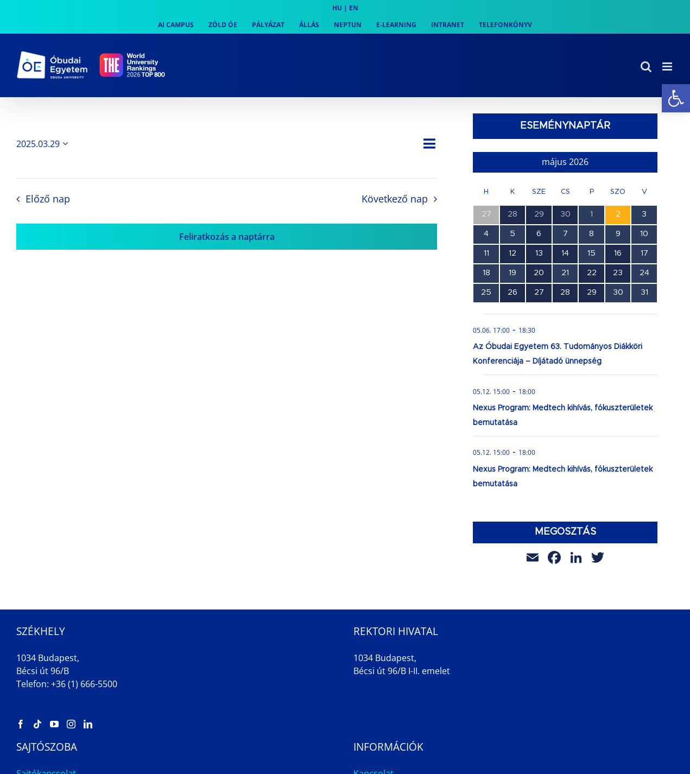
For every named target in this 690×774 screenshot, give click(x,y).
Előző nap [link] (48, 198)
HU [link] (337, 7)
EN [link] (353, 7)
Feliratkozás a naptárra (227, 237)
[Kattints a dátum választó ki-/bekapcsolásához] (44, 143)
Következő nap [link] (395, 198)
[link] (676, 98)
